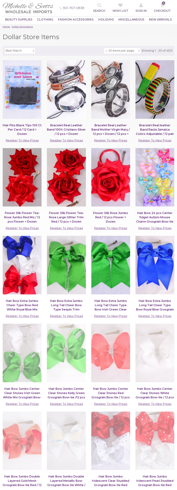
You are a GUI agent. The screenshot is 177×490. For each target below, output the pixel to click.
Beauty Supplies (18, 19)
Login (53, 452)
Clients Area (58, 444)
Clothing (45, 19)
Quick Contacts (130, 444)
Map (52, 469)
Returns (89, 465)
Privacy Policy (93, 448)
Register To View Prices (22, 140)
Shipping (89, 456)
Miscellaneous (131, 19)
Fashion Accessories (76, 19)
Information (57, 461)
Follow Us (126, 468)
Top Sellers (11, 448)
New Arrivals (160, 19)
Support (89, 444)
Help (52, 456)
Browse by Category (18, 444)
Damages (89, 461)
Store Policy (91, 452)
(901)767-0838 (53, 413)
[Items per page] (122, 51)
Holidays (106, 19)
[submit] (153, 426)
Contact (54, 465)
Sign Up (54, 448)
